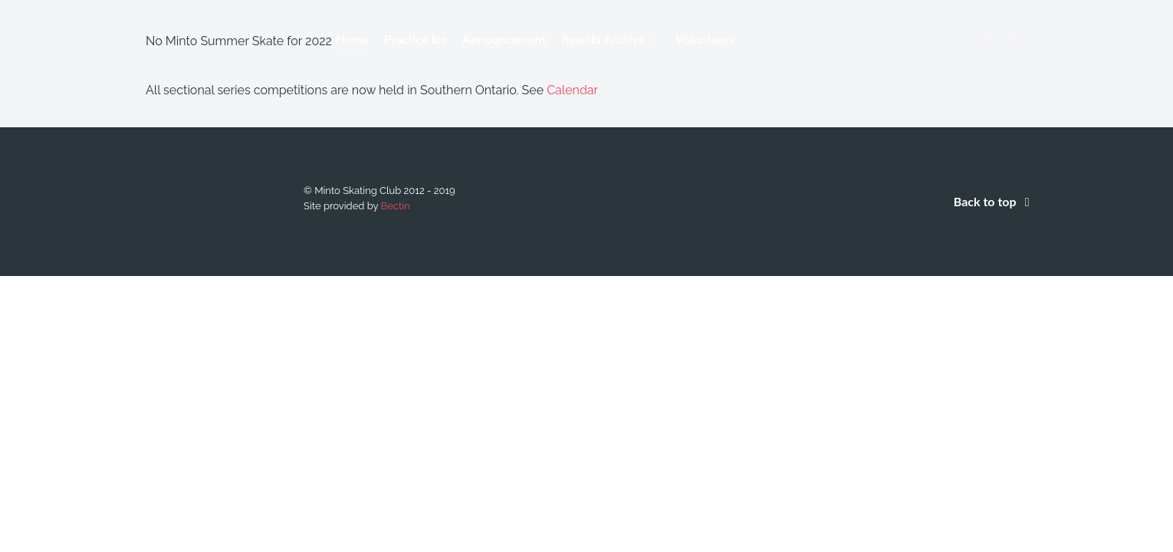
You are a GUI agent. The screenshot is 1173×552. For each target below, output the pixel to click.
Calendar (572, 90)
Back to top (994, 201)
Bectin (394, 206)
